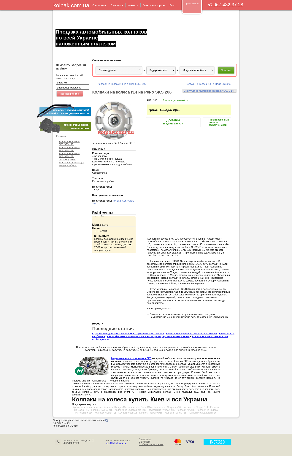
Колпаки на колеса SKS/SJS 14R (69, 143)
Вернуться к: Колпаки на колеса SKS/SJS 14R (209, 90)
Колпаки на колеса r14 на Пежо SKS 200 (208, 84)
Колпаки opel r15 (127, 412)
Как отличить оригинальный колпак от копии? (191, 333)
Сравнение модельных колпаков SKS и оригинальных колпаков (128, 333)
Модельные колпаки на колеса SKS (131, 358)
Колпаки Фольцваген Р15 (202, 412)
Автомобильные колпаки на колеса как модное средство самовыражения (148, 336)
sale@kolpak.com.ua (116, 443)
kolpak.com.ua (71, 5)
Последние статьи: (113, 328)
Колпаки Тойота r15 (175, 412)
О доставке (144, 442)
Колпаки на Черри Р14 (195, 407)
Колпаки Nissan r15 (105, 412)
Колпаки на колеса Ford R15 (130, 409)
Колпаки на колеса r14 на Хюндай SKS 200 (122, 84)
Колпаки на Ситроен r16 (167, 407)
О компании (145, 439)
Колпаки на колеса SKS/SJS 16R (69, 155)
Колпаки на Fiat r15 (101, 409)
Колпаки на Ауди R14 (140, 407)
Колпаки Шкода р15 (115, 407)
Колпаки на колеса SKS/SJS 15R (69, 149)
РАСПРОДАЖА (67, 159)
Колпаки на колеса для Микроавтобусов (71, 164)
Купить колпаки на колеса (87, 407)
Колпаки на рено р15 (150, 412)
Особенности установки (151, 444)
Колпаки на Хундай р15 (162, 409)
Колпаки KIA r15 (186, 409)
